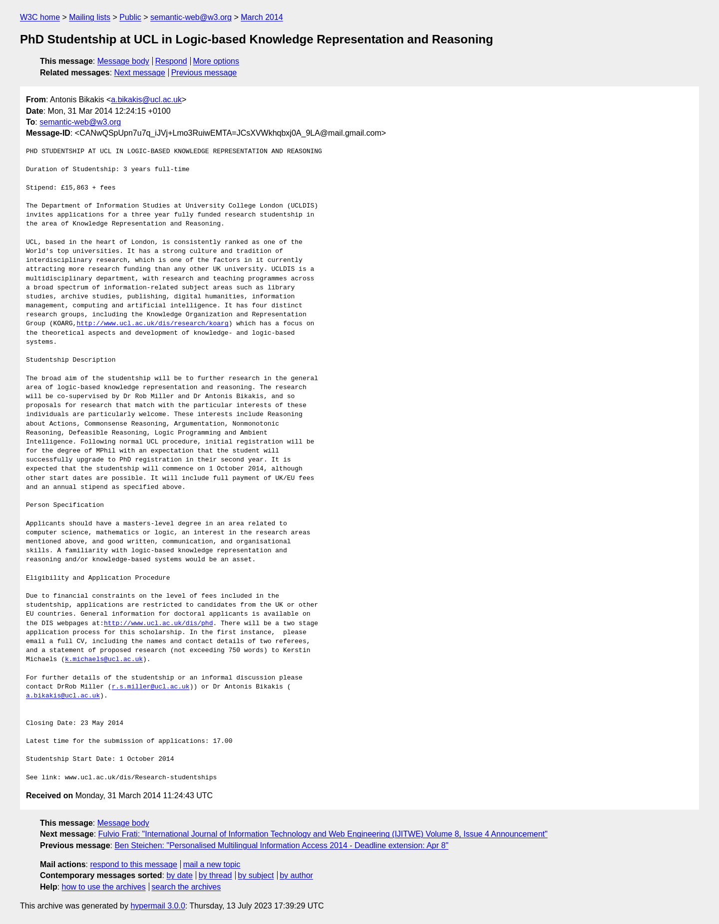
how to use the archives (104, 887)
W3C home (40, 17)
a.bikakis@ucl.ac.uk (146, 99)
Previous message (204, 72)
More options (216, 61)
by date (179, 875)
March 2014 (262, 17)
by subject (256, 875)
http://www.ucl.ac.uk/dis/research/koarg (152, 323)
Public (130, 17)
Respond (171, 61)
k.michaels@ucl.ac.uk (104, 659)
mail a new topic (212, 864)
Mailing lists (89, 17)
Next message (139, 72)
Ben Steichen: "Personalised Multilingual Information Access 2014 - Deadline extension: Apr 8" (281, 845)
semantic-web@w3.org (191, 17)
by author (296, 875)
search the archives (186, 887)
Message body (123, 61)
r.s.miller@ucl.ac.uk (151, 687)
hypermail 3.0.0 (157, 906)
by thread (215, 875)
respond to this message (133, 864)
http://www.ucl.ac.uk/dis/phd (158, 623)
